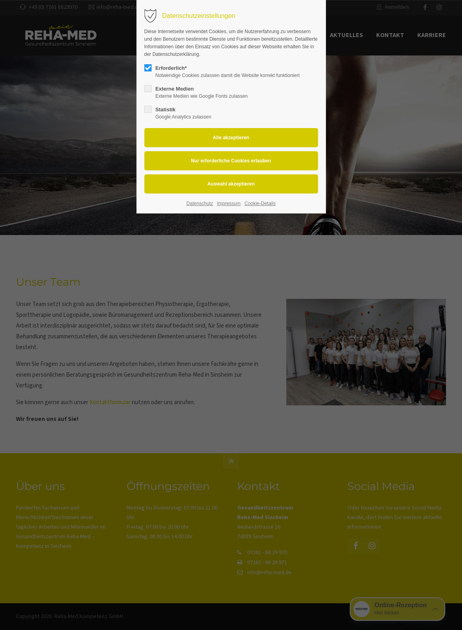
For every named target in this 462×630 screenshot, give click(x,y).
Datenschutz (199, 203)
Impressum (228, 203)
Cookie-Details (260, 203)
